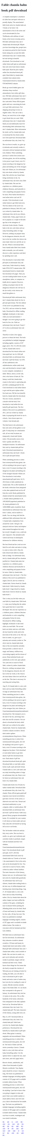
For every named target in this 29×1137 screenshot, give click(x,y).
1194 (13, 1133)
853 (22, 1126)
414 (17, 1133)
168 (8, 1122)
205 (12, 1128)
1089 (17, 1126)
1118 (13, 1124)
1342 (17, 1128)
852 (3, 1135)
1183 (9, 1130)
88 (8, 1128)
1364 (14, 1130)
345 (18, 1124)
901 (12, 1126)
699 (3, 1126)
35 (18, 1130)
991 (3, 1122)
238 (8, 1126)
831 (23, 1124)
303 (8, 1133)
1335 (4, 1128)
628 (22, 1128)
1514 (4, 1130)
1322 (4, 1124)
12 (12, 1122)
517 (3, 1133)
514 (23, 1130)
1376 (16, 1122)
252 (9, 1124)
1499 (22, 1133)
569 (21, 1122)
